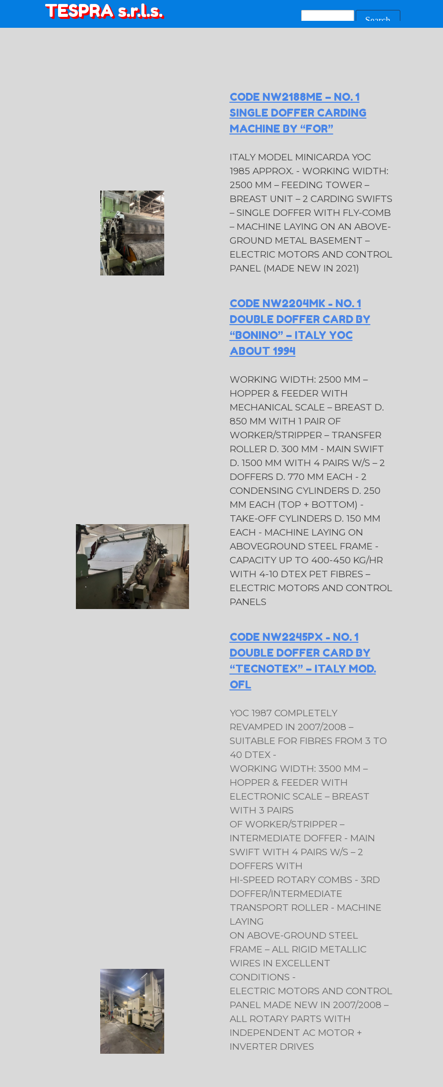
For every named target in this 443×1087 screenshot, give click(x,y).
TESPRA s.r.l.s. (104, 10)
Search (377, 20)
